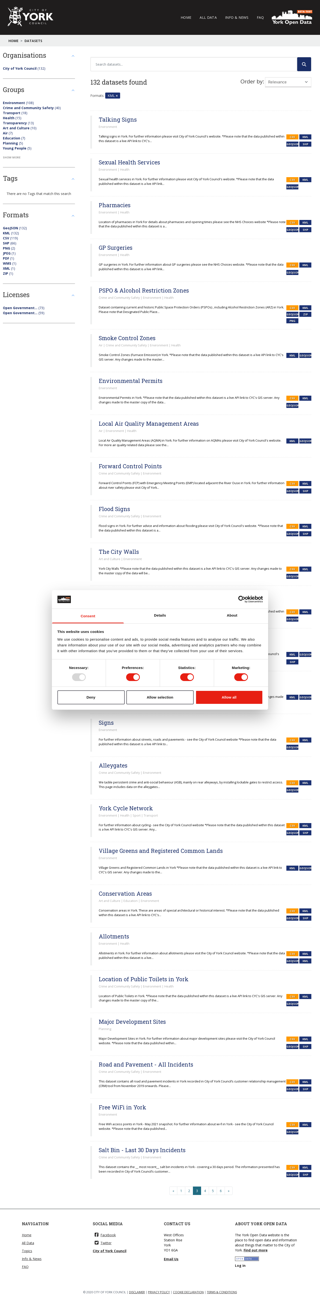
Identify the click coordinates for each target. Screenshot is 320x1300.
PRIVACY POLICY (159, 1292)
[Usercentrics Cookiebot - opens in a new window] (242, 599)
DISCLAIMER (137, 1292)
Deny (90, 697)
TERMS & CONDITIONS (222, 1292)
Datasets (33, 40)
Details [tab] (160, 615)
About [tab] (232, 615)
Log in (240, 1265)
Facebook (105, 1235)
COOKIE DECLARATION (188, 1292)
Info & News (236, 17)
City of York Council (109, 1251)
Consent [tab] (88, 616)
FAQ (260, 17)
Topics (27, 1251)
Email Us (171, 1259)
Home (186, 17)
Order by (251, 81)
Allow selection (160, 697)
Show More (11, 157)
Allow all (229, 697)
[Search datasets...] (193, 64)
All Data (208, 17)
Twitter (103, 1243)
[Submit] (304, 64)
